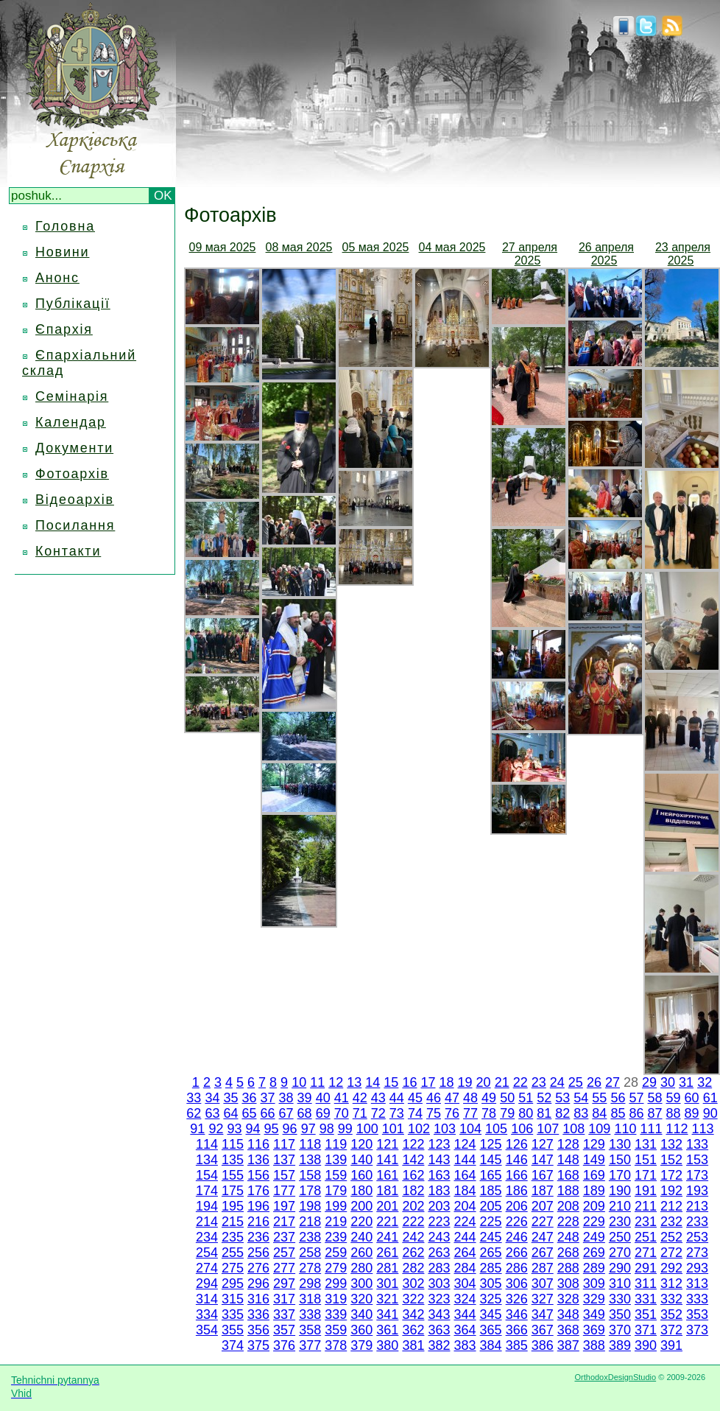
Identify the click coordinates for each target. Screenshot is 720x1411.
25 (575, 1082)
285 (491, 1268)
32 (704, 1082)
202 (413, 1206)
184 (465, 1190)
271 (646, 1252)
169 (594, 1175)
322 (413, 1299)
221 (387, 1221)
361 (387, 1330)
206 (517, 1206)
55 (599, 1097)
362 (413, 1330)
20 (483, 1082)
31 (686, 1082)
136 (258, 1159)
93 (234, 1128)
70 (341, 1113)
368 (568, 1330)
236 (258, 1237)
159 (336, 1175)
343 (439, 1314)
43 (378, 1097)
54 (580, 1097)
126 (517, 1144)
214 (207, 1221)
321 (387, 1299)
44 (396, 1097)
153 (697, 1159)
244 (465, 1237)
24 (557, 1082)
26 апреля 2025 (606, 254)
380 (387, 1345)
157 (284, 1175)
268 (568, 1252)
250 (620, 1237)
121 (387, 1144)
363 (439, 1330)
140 (361, 1159)
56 (617, 1097)
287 (543, 1268)
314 (207, 1299)
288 (568, 1268)
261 (387, 1252)
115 (233, 1144)
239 (336, 1237)
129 (594, 1144)
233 (697, 1221)
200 (361, 1206)
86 (636, 1113)
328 (568, 1299)
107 (548, 1128)
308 (568, 1283)
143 (439, 1159)
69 (323, 1113)
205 (491, 1206)
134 (207, 1159)
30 (667, 1082)
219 (336, 1221)
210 (620, 1206)
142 (413, 1159)
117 (284, 1144)
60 (692, 1097)
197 (284, 1206)
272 (671, 1252)
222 (413, 1221)
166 (517, 1175)
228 (568, 1221)
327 (543, 1299)
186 (517, 1190)
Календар (70, 422)
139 (336, 1159)
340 (361, 1314)
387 (568, 1345)
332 (671, 1299)
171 (646, 1175)
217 (284, 1221)
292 (671, 1268)
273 (697, 1252)
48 (470, 1097)
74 (415, 1113)
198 (310, 1206)
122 (413, 1144)
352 (671, 1314)
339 (336, 1314)
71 (360, 1113)
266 (517, 1252)
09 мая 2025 (222, 247)
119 (336, 1144)
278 (310, 1268)
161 (387, 1175)
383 (465, 1345)
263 (439, 1252)
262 (413, 1252)
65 (248, 1113)
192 (671, 1190)
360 (361, 1330)
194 (207, 1206)
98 (327, 1128)
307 (543, 1283)
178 (310, 1190)
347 (543, 1314)
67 (286, 1113)
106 (522, 1128)
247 (543, 1237)
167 (543, 1175)
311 (646, 1283)
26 (594, 1082)
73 (396, 1113)
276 (258, 1268)
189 (594, 1190)
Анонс (57, 277)
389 (620, 1345)
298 (310, 1283)
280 (361, 1268)
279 (336, 1268)
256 (258, 1252)
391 (671, 1345)
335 (233, 1314)
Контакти (68, 551)
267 (543, 1252)
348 (568, 1314)
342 (413, 1314)
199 (336, 1206)
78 (488, 1113)
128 (568, 1144)
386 (543, 1345)
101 (393, 1128)
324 (465, 1299)
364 (465, 1330)
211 (646, 1206)
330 (620, 1299)
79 (507, 1113)
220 (361, 1221)
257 (284, 1252)
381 (413, 1345)
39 (304, 1097)
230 (620, 1221)
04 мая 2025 (452, 247)
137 (284, 1159)
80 (525, 1113)
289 (594, 1268)
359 (336, 1330)
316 (258, 1299)
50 (507, 1097)
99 (345, 1128)
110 (625, 1128)
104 (470, 1128)
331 (646, 1299)
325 (491, 1299)
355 (233, 1330)
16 (409, 1082)
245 (491, 1237)
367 (543, 1330)
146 (517, 1159)
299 (336, 1283)
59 (673, 1097)
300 (361, 1283)
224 (465, 1221)
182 (413, 1190)
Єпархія (64, 329)
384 (491, 1345)
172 (671, 1175)
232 (671, 1221)
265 (491, 1252)
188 (568, 1190)
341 (387, 1314)
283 (439, 1268)
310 (620, 1283)
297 (284, 1283)
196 (258, 1206)
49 (488, 1097)
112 (677, 1128)
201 (387, 1206)
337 (284, 1314)
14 (372, 1082)
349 (594, 1314)
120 (361, 1144)
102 (419, 1128)
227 (543, 1221)
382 (439, 1345)
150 (620, 1159)
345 (491, 1314)
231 (646, 1221)
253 (697, 1237)
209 (594, 1206)
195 (233, 1206)
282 (413, 1268)
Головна (65, 226)
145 (491, 1159)
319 (336, 1299)
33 (193, 1097)
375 (258, 1345)
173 (697, 1175)
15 (391, 1082)
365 (491, 1330)
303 (439, 1283)
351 (646, 1314)
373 (697, 1330)
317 (284, 1299)
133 (697, 1144)
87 (655, 1113)
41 (341, 1097)
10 (299, 1082)
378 (336, 1345)
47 (452, 1097)
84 (599, 1113)
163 (439, 1175)
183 (439, 1190)
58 (655, 1097)
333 (697, 1299)
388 (594, 1345)
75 (433, 1113)
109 (599, 1128)
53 (562, 1097)
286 (517, 1268)
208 (568, 1206)
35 (230, 1097)
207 (543, 1206)
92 (215, 1128)
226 (517, 1221)
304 (465, 1283)
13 (354, 1082)
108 (573, 1128)
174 (207, 1190)
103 (445, 1128)
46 (433, 1097)
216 (258, 1221)
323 (439, 1299)
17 (427, 1082)
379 (361, 1345)
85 (617, 1113)
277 (284, 1268)
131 (646, 1144)
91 (197, 1128)
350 (620, 1314)
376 (284, 1345)
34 (212, 1097)
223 (439, 1221)
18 (447, 1082)
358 (310, 1330)
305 (491, 1283)
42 (360, 1097)
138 (310, 1159)
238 (310, 1237)
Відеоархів (74, 499)
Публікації (72, 303)
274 (207, 1268)
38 (286, 1097)
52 (544, 1097)
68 (304, 1113)
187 (543, 1190)
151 (646, 1159)
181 (387, 1190)
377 (310, 1345)
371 (646, 1330)
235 (233, 1237)
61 (710, 1097)
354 (207, 1330)
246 (517, 1237)
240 (361, 1237)
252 (671, 1237)
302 (413, 1283)
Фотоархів (72, 473)
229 (594, 1221)
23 (539, 1082)
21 (502, 1082)
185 (491, 1190)
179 (336, 1190)
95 (271, 1128)
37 (268, 1097)
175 (233, 1190)
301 (387, 1283)
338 (310, 1314)
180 (361, 1190)
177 (284, 1190)
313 (697, 1283)
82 (562, 1113)
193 (697, 1190)
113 (703, 1128)
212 (671, 1206)
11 (317, 1082)
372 (671, 1330)
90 (710, 1113)
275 (233, 1268)
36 (248, 1097)
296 (258, 1283)
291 (646, 1268)
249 (594, 1237)
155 (233, 1175)
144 (465, 1159)
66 (268, 1113)
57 (636, 1097)
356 (258, 1330)
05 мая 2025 (375, 247)
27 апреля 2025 (529, 254)
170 (620, 1175)
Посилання (75, 525)
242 (413, 1237)
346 (517, 1314)
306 (517, 1283)
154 (207, 1175)
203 (439, 1206)
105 (496, 1128)
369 (594, 1330)
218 (310, 1221)
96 (290, 1128)
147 (543, 1159)
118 (310, 1144)
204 (465, 1206)
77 (470, 1113)
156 (258, 1175)
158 (310, 1175)
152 (671, 1159)
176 (258, 1190)
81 (544, 1113)
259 (336, 1252)
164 (465, 1175)
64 (230, 1113)
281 (387, 1268)
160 (361, 1175)
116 (258, 1144)
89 (692, 1113)
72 (378, 1113)
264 (465, 1252)
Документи (74, 448)
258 (310, 1252)
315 (233, 1299)
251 (646, 1237)
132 (671, 1144)
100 (367, 1128)
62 (193, 1113)
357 (284, 1330)
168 (568, 1175)
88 (673, 1113)
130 (620, 1144)
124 (465, 1144)
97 (308, 1128)
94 (253, 1128)
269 (594, 1252)
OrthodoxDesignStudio (615, 1377)
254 (207, 1252)
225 (491, 1221)
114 (207, 1144)
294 (207, 1283)
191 (646, 1190)
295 (233, 1283)
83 (580, 1113)
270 (620, 1252)
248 (568, 1237)
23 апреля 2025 (682, 254)
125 (491, 1144)
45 (415, 1097)
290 (620, 1268)
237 (284, 1237)
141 (387, 1159)
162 (413, 1175)
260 (361, 1252)
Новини (62, 252)
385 (517, 1345)
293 (697, 1268)
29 (649, 1082)
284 (465, 1268)
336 (258, 1314)
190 (620, 1190)
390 (646, 1345)
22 (520, 1082)
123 (439, 1144)
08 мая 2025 (299, 247)
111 (651, 1128)
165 (491, 1175)
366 (517, 1330)
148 (568, 1159)
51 (525, 1097)
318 (310, 1299)
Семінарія (71, 396)
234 (207, 1237)
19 (465, 1082)
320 (361, 1299)
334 (207, 1314)
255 (233, 1252)
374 (233, 1345)
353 (697, 1314)
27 (612, 1082)
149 (594, 1159)
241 (387, 1237)
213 (697, 1206)
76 (452, 1113)
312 (671, 1283)
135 (233, 1159)
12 (335, 1082)
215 (233, 1221)
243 (439, 1237)
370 (620, 1330)
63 (212, 1113)
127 (543, 1144)
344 (465, 1314)
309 (594, 1283)
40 (323, 1097)
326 (517, 1299)
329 (594, 1299)
